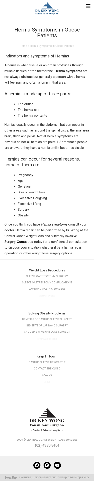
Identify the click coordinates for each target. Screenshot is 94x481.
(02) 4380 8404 (47, 445)
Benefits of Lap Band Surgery (47, 325)
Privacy (84, 477)
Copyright (72, 477)
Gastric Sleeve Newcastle (47, 362)
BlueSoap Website (40, 477)
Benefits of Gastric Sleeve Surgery (47, 319)
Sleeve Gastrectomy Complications (47, 282)
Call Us (47, 376)
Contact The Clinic (47, 368)
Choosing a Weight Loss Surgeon (47, 333)
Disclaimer (58, 477)
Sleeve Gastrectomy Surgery (47, 276)
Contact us (25, 242)
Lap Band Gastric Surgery (47, 290)
